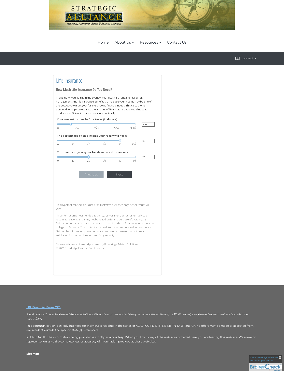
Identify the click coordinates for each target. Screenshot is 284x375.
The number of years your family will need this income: (93, 152)
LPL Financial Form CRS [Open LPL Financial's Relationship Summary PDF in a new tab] (43, 307)
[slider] (96, 124)
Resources (149, 42)
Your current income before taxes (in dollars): (87, 119)
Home (103, 42)
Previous (91, 174)
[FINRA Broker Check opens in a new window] (265, 363)
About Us (123, 42)
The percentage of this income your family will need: (92, 135)
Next (119, 174)
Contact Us (177, 42)
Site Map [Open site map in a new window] (32, 353)
